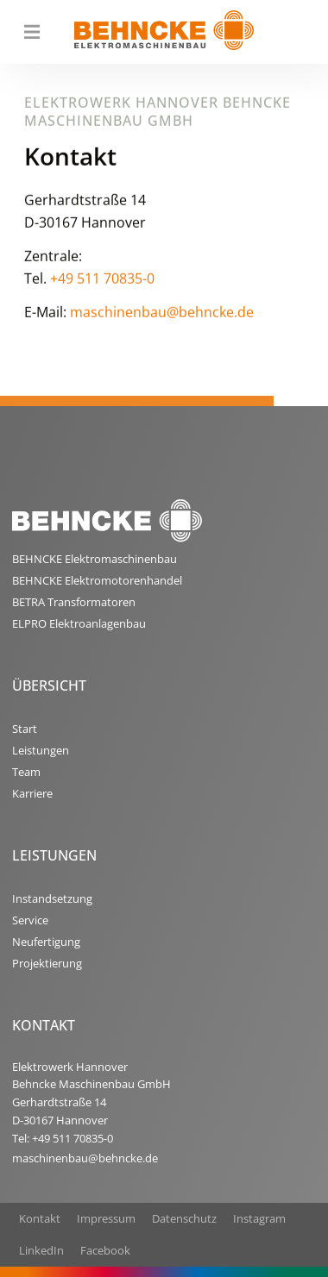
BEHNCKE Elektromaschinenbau (94, 559)
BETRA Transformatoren (74, 602)
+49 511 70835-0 (102, 281)
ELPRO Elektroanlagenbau (79, 623)
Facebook (105, 1250)
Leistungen (40, 750)
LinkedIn (41, 1250)
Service (30, 920)
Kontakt (39, 1218)
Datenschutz (184, 1218)
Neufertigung (46, 941)
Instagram (259, 1218)
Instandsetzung (52, 898)
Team (26, 771)
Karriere (32, 793)
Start (24, 728)
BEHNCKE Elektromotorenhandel (97, 580)
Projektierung (47, 963)
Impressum (106, 1218)
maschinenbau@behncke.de (162, 316)
